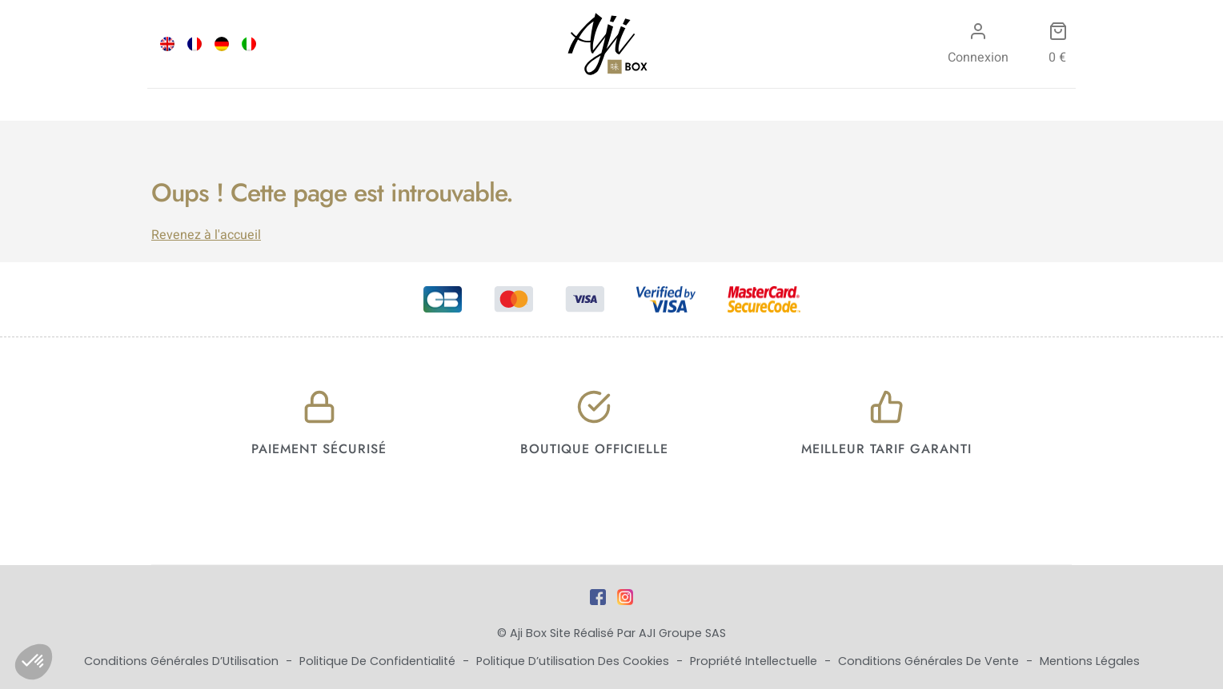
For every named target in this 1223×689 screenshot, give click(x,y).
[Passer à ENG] (167, 44)
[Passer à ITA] (249, 44)
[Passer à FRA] (194, 44)
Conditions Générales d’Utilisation (183, 661)
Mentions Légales (1090, 661)
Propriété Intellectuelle (755, 661)
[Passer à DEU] (221, 44)
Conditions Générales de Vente (930, 661)
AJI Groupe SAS (682, 633)
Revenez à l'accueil (206, 235)
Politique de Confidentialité (379, 661)
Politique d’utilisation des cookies (574, 661)
